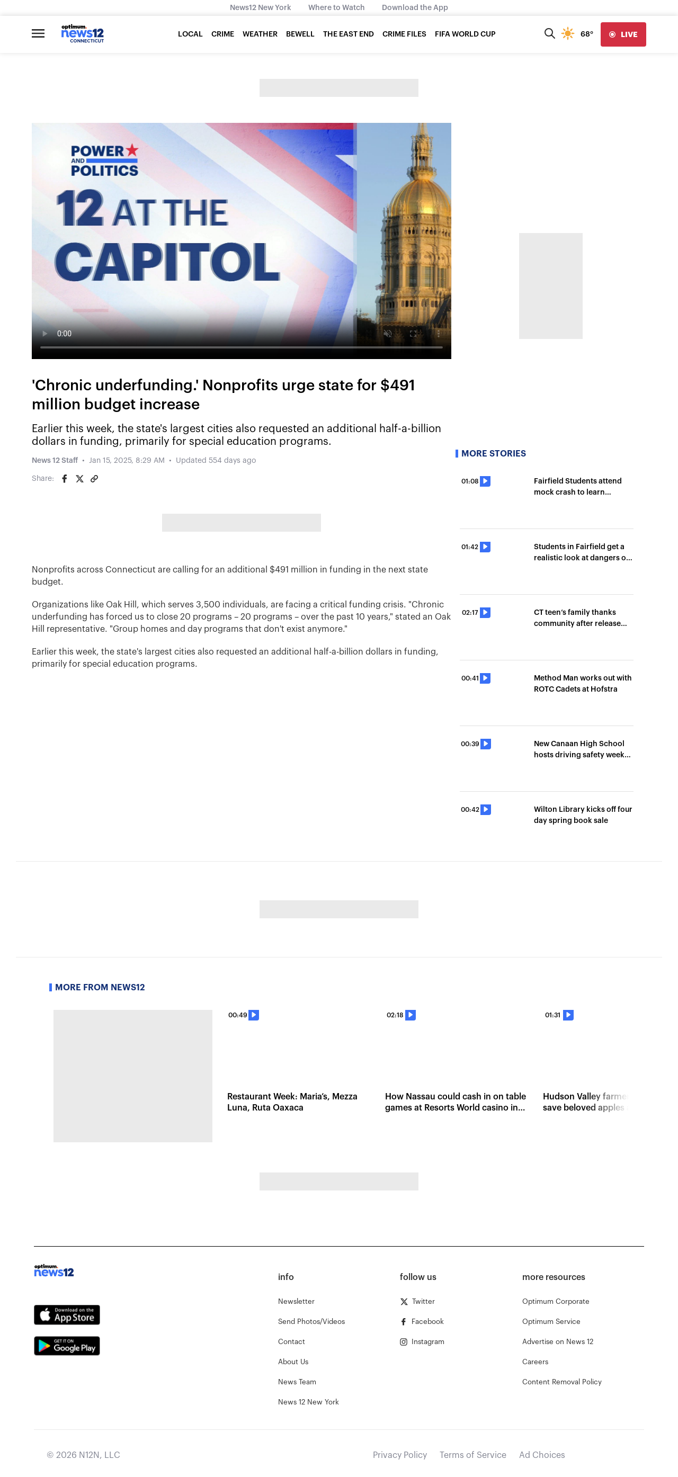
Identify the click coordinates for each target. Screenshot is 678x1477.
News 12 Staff (55, 460)
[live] (623, 34)
